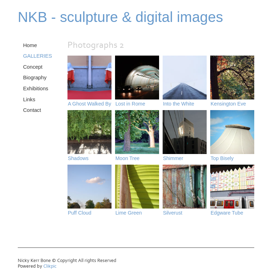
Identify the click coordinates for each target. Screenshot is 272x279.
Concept (33, 67)
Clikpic (49, 266)
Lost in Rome (130, 104)
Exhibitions (35, 88)
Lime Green (128, 213)
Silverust (173, 213)
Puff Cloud (79, 213)
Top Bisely (222, 158)
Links (29, 99)
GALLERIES (37, 56)
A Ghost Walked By (89, 104)
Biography (35, 77)
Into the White (178, 104)
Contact (32, 110)
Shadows (78, 158)
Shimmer (173, 158)
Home (30, 45)
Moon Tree (127, 158)
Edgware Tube (227, 213)
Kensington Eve (228, 104)
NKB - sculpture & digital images (120, 17)
